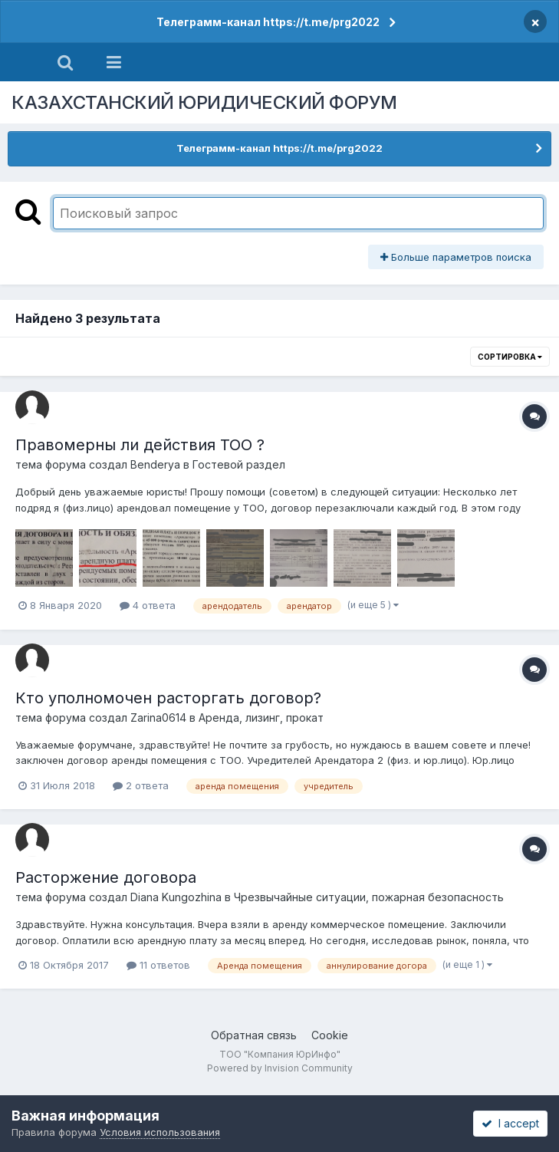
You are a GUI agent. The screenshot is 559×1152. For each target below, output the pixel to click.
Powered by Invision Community (280, 1068)
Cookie (329, 1035)
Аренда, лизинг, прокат (261, 717)
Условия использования (160, 1132)
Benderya (155, 464)
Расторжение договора (105, 877)
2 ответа (141, 785)
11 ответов (158, 965)
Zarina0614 (158, 717)
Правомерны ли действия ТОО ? (140, 445)
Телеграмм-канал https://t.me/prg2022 (268, 21)
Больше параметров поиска (455, 257)
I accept (510, 1123)
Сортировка (510, 356)
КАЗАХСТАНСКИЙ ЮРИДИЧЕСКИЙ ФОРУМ (204, 102)
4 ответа (148, 605)
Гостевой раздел (238, 464)
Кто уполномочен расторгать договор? (168, 698)
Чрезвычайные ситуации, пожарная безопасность (369, 896)
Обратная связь (254, 1035)
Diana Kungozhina (176, 896)
